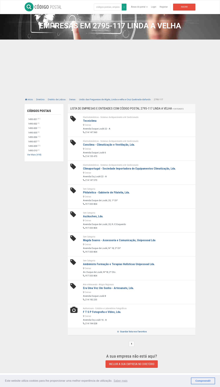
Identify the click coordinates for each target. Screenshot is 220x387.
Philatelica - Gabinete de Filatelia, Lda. (106, 192)
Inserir (184, 7)
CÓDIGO (43, 7)
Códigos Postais (39, 111)
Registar (164, 7)
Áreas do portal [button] (139, 7)
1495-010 (34, 150)
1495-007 (34, 141)
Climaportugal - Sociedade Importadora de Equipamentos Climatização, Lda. (129, 168)
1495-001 (34, 119)
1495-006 (34, 137)
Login (153, 7)
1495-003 (34, 128)
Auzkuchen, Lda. (93, 216)
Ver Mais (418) (34, 154)
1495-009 (34, 146)
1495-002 (34, 123)
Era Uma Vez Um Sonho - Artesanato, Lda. (108, 288)
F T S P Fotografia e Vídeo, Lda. (102, 312)
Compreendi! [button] (203, 380)
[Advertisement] (110, 65)
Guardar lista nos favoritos (131, 331)
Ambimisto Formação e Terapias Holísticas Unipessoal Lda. (119, 264)
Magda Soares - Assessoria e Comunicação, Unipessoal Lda (119, 240)
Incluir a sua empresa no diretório (131, 364)
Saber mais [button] (121, 380)
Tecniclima (89, 120)
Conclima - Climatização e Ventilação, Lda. (109, 144)
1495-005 (34, 132)
